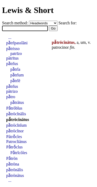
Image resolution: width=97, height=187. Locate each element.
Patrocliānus (16, 141)
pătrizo (12, 91)
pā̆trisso (13, 48)
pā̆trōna (12, 164)
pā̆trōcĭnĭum (16, 125)
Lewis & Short (28, 10)
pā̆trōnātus (15, 175)
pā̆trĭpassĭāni (17, 43)
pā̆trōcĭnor (15, 131)
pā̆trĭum (17, 75)
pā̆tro (10, 97)
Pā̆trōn (12, 158)
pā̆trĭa (15, 69)
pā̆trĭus (12, 63)
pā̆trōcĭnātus (17, 119)
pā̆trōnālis (14, 170)
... (9, 37)
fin (72, 47)
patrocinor (60, 47)
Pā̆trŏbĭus (14, 108)
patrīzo (16, 53)
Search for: (67, 23)
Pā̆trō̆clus (14, 147)
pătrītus (12, 58)
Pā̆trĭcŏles (18, 152)
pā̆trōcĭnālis (16, 114)
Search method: (15, 23)
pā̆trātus (17, 102)
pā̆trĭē (15, 80)
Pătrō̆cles (14, 136)
